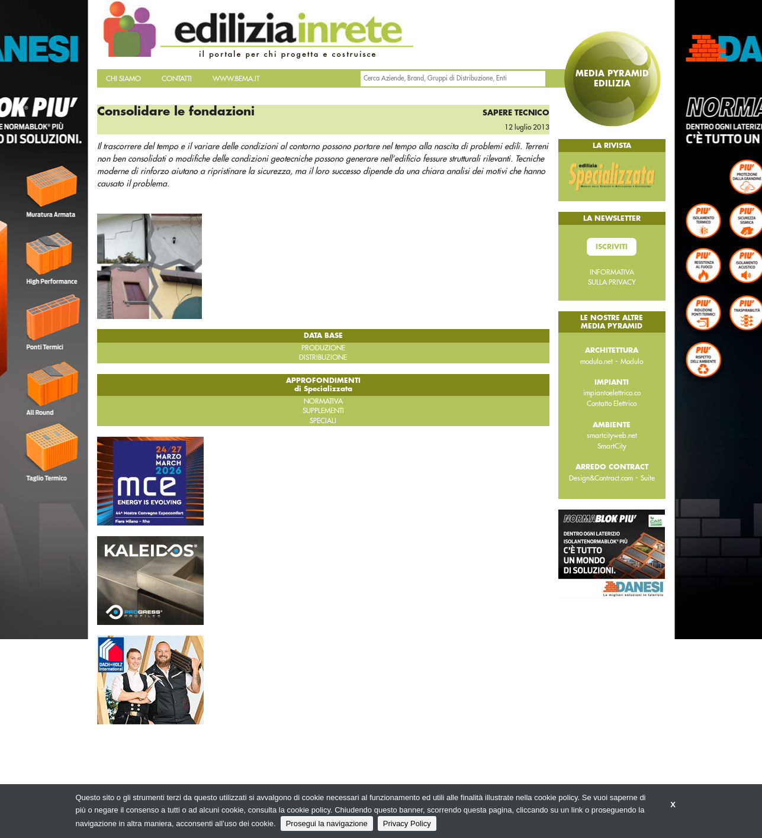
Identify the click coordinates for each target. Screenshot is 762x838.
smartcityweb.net (612, 435)
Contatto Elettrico (611, 403)
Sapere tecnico (516, 113)
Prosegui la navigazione (327, 823)
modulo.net (596, 361)
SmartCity (611, 446)
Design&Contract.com (601, 478)
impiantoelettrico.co (612, 393)
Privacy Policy (407, 823)
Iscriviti (612, 246)
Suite (648, 478)
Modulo (631, 361)
